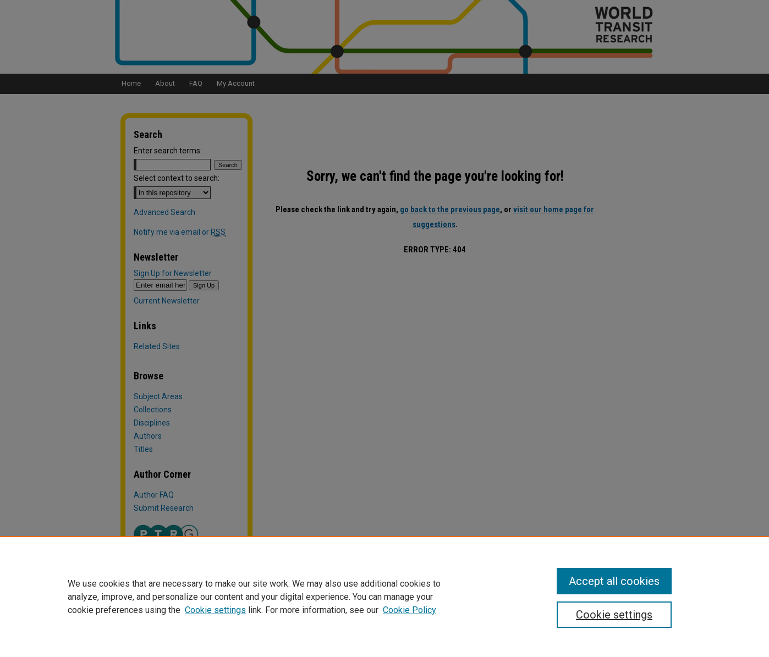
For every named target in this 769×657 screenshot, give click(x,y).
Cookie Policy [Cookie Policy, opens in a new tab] (409, 610)
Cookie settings (215, 610)
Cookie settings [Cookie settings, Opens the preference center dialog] (614, 614)
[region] (384, 596)
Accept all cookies (614, 581)
